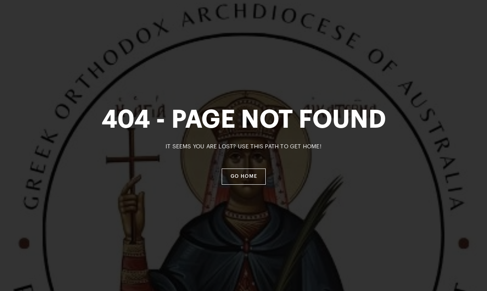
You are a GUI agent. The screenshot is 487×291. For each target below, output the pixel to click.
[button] (244, 177)
